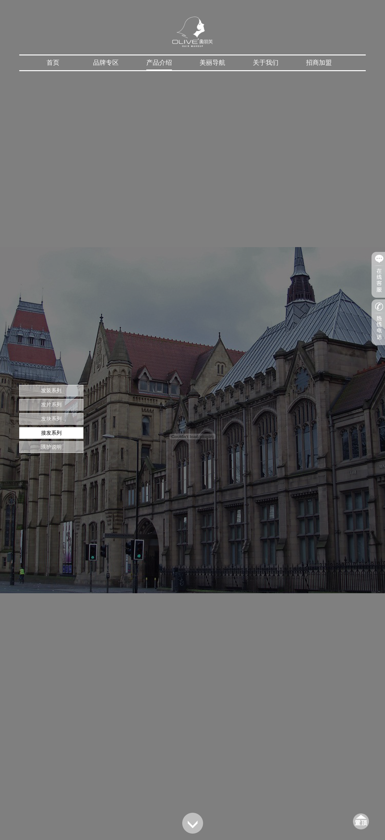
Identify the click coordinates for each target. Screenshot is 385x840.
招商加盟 (319, 62)
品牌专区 (106, 62)
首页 (53, 62)
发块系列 (51, 418)
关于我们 (265, 62)
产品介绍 (159, 62)
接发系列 (51, 433)
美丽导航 (212, 62)
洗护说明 (51, 447)
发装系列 (51, 390)
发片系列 (51, 404)
